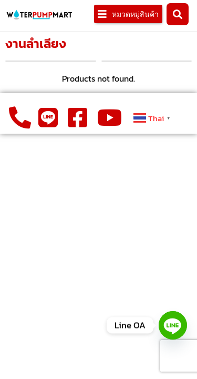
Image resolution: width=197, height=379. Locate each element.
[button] (128, 14)
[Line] (173, 325)
